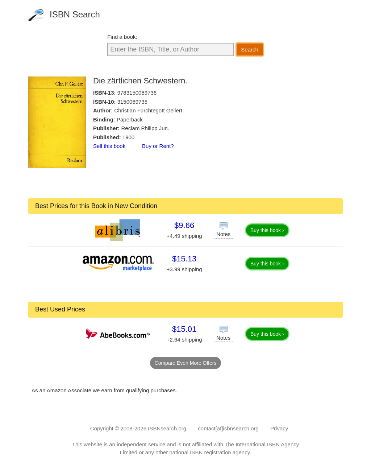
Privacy (279, 428)
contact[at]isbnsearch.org (228, 428)
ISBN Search (75, 14)
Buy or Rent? (158, 146)
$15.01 (184, 329)
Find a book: (122, 37)
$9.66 (184, 225)
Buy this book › (267, 230)
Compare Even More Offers (186, 363)
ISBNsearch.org (167, 428)
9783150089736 (137, 93)
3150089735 (132, 102)
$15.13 (184, 258)
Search (249, 49)
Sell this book (109, 146)
